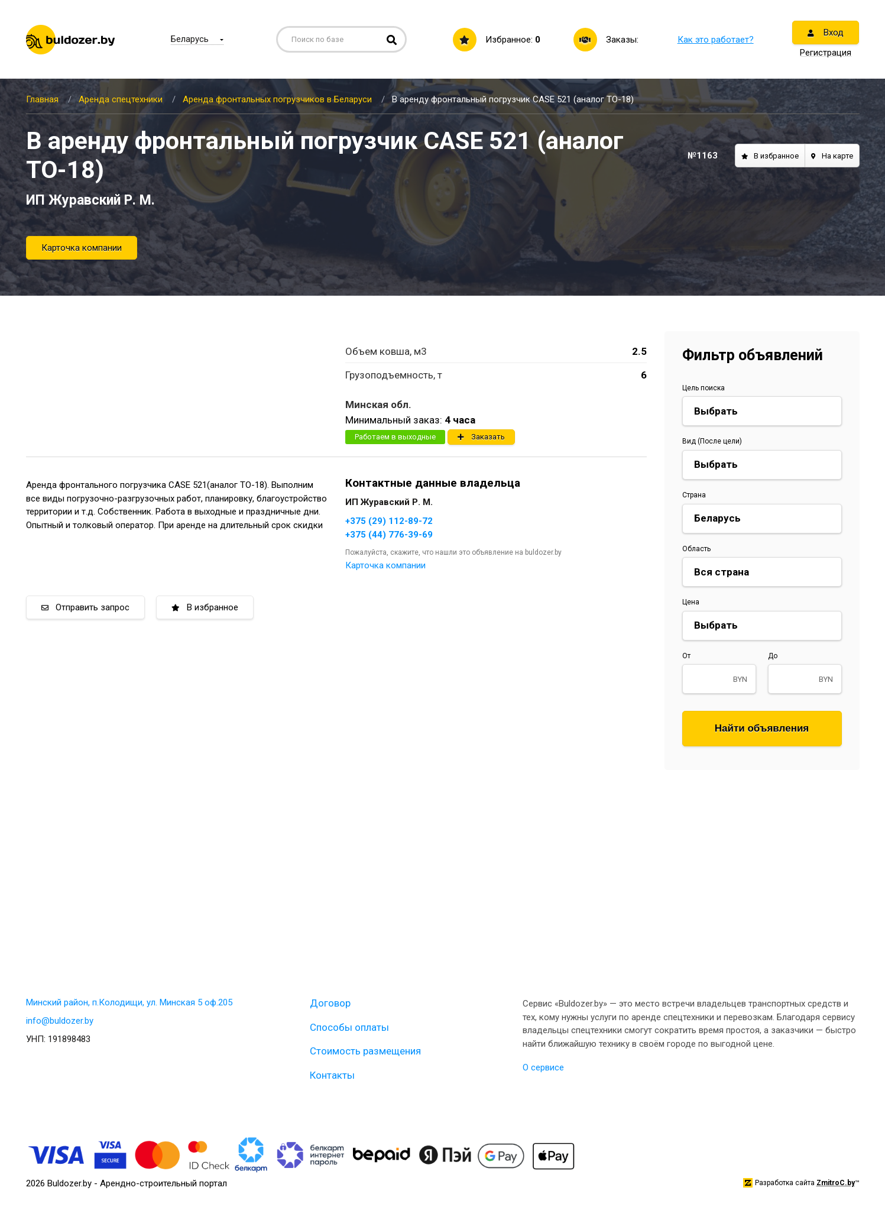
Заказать (481, 436)
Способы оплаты (349, 1027)
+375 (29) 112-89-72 (389, 521)
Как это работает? (715, 39)
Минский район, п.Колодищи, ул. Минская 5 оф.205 (129, 1002)
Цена (690, 602)
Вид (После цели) (712, 441)
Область (696, 549)
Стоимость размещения (365, 1051)
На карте (832, 155)
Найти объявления (762, 728)
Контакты (332, 1075)
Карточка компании (81, 247)
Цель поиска (703, 388)
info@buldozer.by (59, 1020)
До (772, 656)
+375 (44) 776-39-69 (389, 534)
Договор (330, 1003)
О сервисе (543, 1067)
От (686, 656)
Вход (826, 32)
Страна (694, 495)
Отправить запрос (85, 607)
